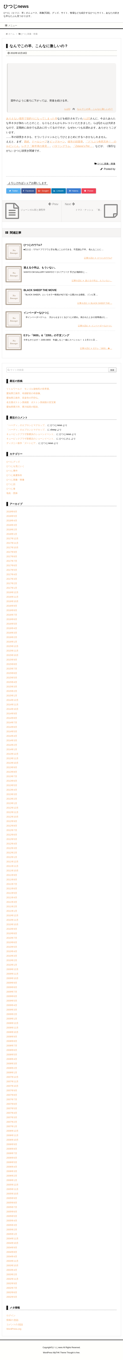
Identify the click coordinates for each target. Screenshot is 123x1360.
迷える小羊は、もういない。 (40, 267)
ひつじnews (16, 6)
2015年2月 (11, 691)
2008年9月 (11, 1036)
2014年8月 (11, 718)
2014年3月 (11, 740)
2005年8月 (11, 1202)
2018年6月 (11, 511)
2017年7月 (11, 561)
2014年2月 (11, 745)
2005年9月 (11, 1198)
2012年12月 (12, 807)
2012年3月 (11, 848)
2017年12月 (12, 538)
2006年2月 (11, 1175)
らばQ (67, 109)
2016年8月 (11, 610)
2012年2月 (11, 852)
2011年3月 (11, 902)
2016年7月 (11, 614)
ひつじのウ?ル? (33, 245)
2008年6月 (11, 1050)
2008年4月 (11, 1059)
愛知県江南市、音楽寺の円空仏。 (23, 397)
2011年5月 (11, 893)
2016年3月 (11, 632)
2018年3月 (11, 525)
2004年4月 (11, 1256)
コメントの (14, 1324)
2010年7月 (11, 938)
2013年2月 (11, 798)
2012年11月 (12, 812)
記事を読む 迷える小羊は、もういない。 (92, 280)
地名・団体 (12, 493)
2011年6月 (11, 888)
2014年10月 (12, 709)
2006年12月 (12, 1131)
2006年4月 (11, 1166)
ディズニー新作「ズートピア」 (22, 443)
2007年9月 (11, 1090)
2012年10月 (12, 816)
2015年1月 (11, 695)
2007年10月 (12, 1086)
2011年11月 (12, 866)
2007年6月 (11, 1104)
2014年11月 (12, 704)
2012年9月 (11, 821)
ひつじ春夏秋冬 (14, 475)
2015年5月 (11, 677)
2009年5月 (11, 1000)
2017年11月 (12, 543)
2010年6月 (11, 942)
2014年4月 (11, 736)
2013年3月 (11, 794)
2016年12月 (12, 592)
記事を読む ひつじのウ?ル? (98, 258)
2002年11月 (12, 1279)
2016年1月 (11, 641)
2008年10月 (12, 1032)
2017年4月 (11, 574)
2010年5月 (11, 947)
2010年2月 (11, 960)
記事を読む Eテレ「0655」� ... (96, 348)
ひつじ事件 (12, 470)
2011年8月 (11, 879)
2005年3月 (11, 1225)
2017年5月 (11, 570)
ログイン (10, 1315)
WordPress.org (13, 1329)
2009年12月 (12, 969)
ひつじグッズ (13, 461)
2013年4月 (11, 789)
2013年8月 (11, 772)
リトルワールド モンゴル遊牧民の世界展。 (28, 389)
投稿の (12, 1320)
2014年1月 (11, 749)
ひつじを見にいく (15, 466)
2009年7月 (11, 991)
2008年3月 (11, 1063)
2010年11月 (12, 920)
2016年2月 (11, 637)
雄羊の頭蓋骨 (75, 141)
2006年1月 (11, 1180)
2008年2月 (11, 1068)
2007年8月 (11, 1095)
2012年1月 (11, 857)
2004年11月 (12, 1238)
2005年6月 (11, 1211)
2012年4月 (11, 843)
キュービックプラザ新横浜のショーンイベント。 (31, 434)
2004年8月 (11, 1252)
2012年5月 (11, 839)
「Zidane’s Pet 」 (83, 146)
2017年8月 (11, 556)
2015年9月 (11, 659)
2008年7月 (11, 1045)
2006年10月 (12, 1140)
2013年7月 (11, 776)
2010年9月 (11, 929)
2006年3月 (11, 1171)
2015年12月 (12, 646)
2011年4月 (11, 897)
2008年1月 (11, 1072)
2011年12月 (12, 861)
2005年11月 (12, 1189)
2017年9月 (11, 552)
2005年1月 (11, 1234)
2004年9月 (11, 1247)
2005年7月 (11, 1207)
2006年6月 (11, 1157)
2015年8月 (11, 664)
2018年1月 (11, 534)
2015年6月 (11, 673)
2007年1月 (11, 1126)
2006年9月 (11, 1144)
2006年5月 (11, 1162)
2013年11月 (12, 758)
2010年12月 (12, 915)
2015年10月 (12, 655)
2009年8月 (11, 987)
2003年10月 (12, 1265)
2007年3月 (11, 1117)
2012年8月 (11, 825)
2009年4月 (11, 1005)
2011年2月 (11, 906)
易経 (26, 141)
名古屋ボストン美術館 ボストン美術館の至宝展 (31, 402)
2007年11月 (12, 1081)
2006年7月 (11, 1153)
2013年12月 (12, 754)
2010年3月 (11, 956)
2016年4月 (11, 628)
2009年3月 (11, 1009)
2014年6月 (11, 727)
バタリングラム (61, 146)
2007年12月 (12, 1077)
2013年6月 (11, 781)
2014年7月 (11, 722)
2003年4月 (11, 1270)
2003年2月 (11, 1274)
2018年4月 (11, 520)
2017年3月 (11, 579)
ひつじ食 (10, 488)
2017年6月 (11, 565)
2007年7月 (11, 1099)
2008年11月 (12, 1027)
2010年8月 (11, 933)
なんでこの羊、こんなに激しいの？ (95, 109)
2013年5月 (11, 785)
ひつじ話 (10, 484)
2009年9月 (11, 982)
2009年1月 (11, 1018)
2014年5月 (11, 731)
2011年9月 (11, 875)
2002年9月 (11, 1283)
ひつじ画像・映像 (106, 163)
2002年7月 (11, 1288)
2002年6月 (11, 1292)
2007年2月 (11, 1122)
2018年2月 (11, 529)
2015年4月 (11, 682)
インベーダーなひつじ (36, 312)
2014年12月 (12, 700)
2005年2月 (11, 1229)
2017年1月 (11, 588)
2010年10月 (12, 924)
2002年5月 (11, 1297)
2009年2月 (11, 1014)
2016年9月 (11, 606)
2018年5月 (11, 516)
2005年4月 (11, 1220)
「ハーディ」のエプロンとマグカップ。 (26, 425)
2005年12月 (12, 1184)
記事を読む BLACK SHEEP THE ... (94, 303)
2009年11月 (12, 973)
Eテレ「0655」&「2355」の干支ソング (46, 335)
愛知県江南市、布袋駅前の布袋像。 (24, 393)
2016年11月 (12, 597)
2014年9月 (11, 713)
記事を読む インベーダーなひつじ (95, 326)
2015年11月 (12, 650)
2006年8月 (11, 1148)
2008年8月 (11, 1041)
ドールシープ (39, 141)
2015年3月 (11, 686)
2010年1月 (11, 965)
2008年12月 (12, 1023)
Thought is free (73, 1353)
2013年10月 (12, 763)
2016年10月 (12, 601)
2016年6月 (11, 619)
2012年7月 (11, 830)
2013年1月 (11, 803)
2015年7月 (11, 668)
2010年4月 (11, 951)
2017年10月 (12, 547)
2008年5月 (11, 1054)
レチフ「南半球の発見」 (35, 146)
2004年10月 (12, 1243)
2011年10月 (12, 870)
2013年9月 (11, 767)
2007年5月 (11, 1108)
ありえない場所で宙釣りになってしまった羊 (31, 118)
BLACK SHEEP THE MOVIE (40, 290)
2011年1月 (11, 911)
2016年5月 (11, 623)
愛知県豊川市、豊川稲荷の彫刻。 (23, 406)
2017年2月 (11, 583)
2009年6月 (11, 996)
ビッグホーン (57, 141)
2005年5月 (11, 1216)
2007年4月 (11, 1113)
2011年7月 (11, 884)
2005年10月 (12, 1193)
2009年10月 (12, 978)
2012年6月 (11, 834)
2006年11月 (12, 1135)
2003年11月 (12, 1261)
